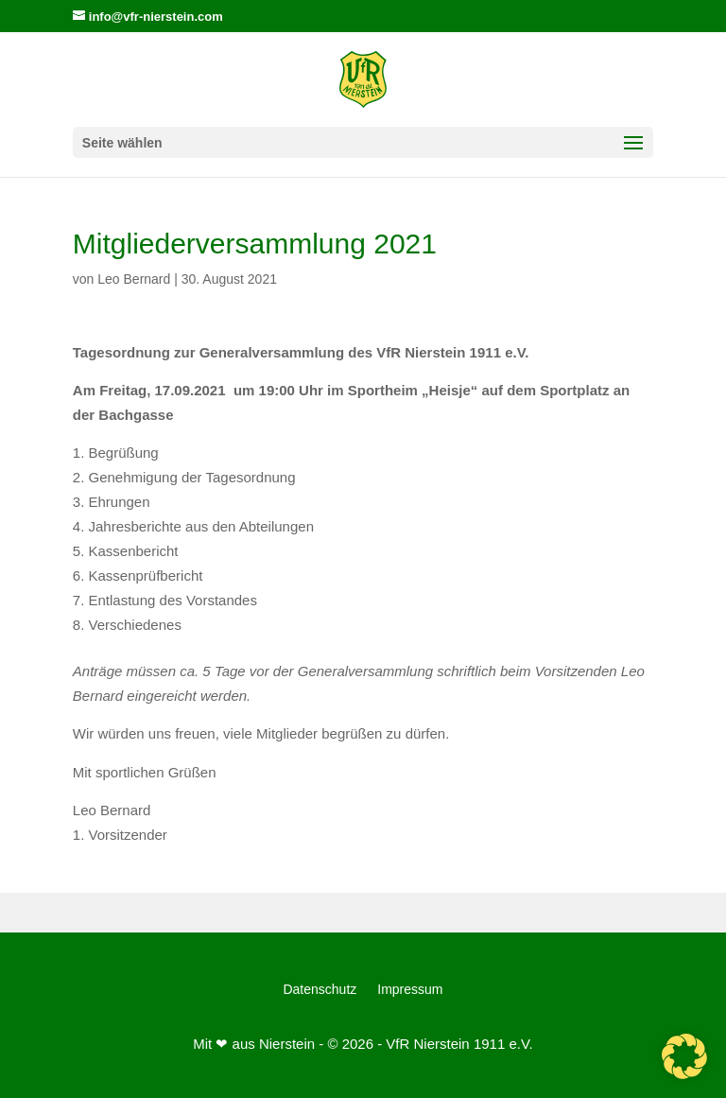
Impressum (409, 990)
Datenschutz (319, 990)
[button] (684, 1056)
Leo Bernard (133, 279)
